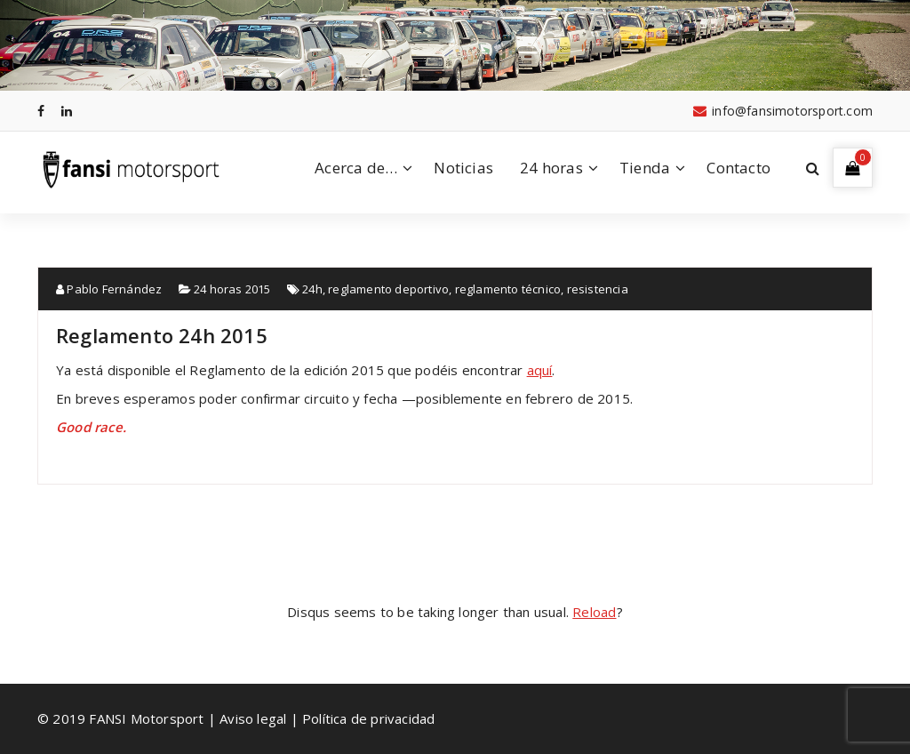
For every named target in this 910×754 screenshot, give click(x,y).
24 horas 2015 (232, 289)
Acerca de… (356, 167)
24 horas (551, 167)
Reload (594, 612)
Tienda (644, 167)
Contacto (738, 167)
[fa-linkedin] (66, 110)
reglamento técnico (508, 289)
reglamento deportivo (388, 289)
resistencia (597, 289)
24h (312, 289)
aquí (540, 370)
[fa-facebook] (40, 110)
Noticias (463, 167)
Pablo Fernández (109, 289)
